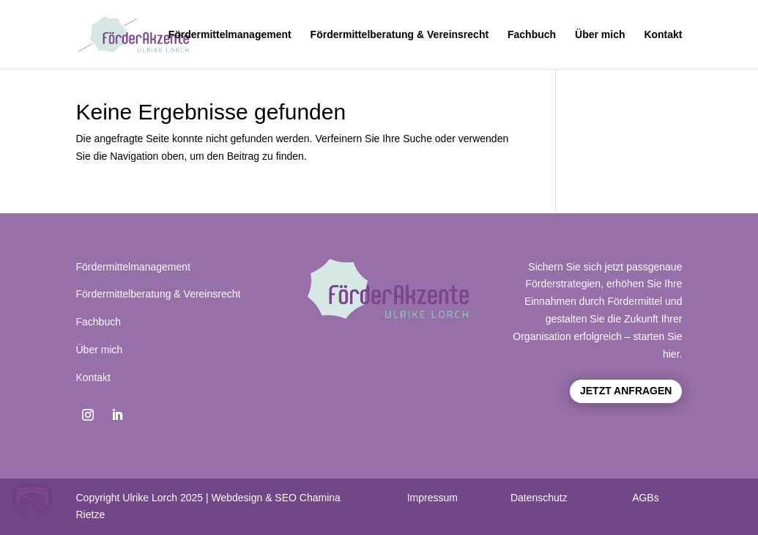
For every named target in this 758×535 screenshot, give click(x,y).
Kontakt (663, 34)
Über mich (600, 34)
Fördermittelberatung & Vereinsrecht (400, 34)
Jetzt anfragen (626, 390)
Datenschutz (539, 497)
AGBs (645, 497)
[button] (32, 503)
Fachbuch (532, 34)
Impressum (432, 497)
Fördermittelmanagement (229, 34)
